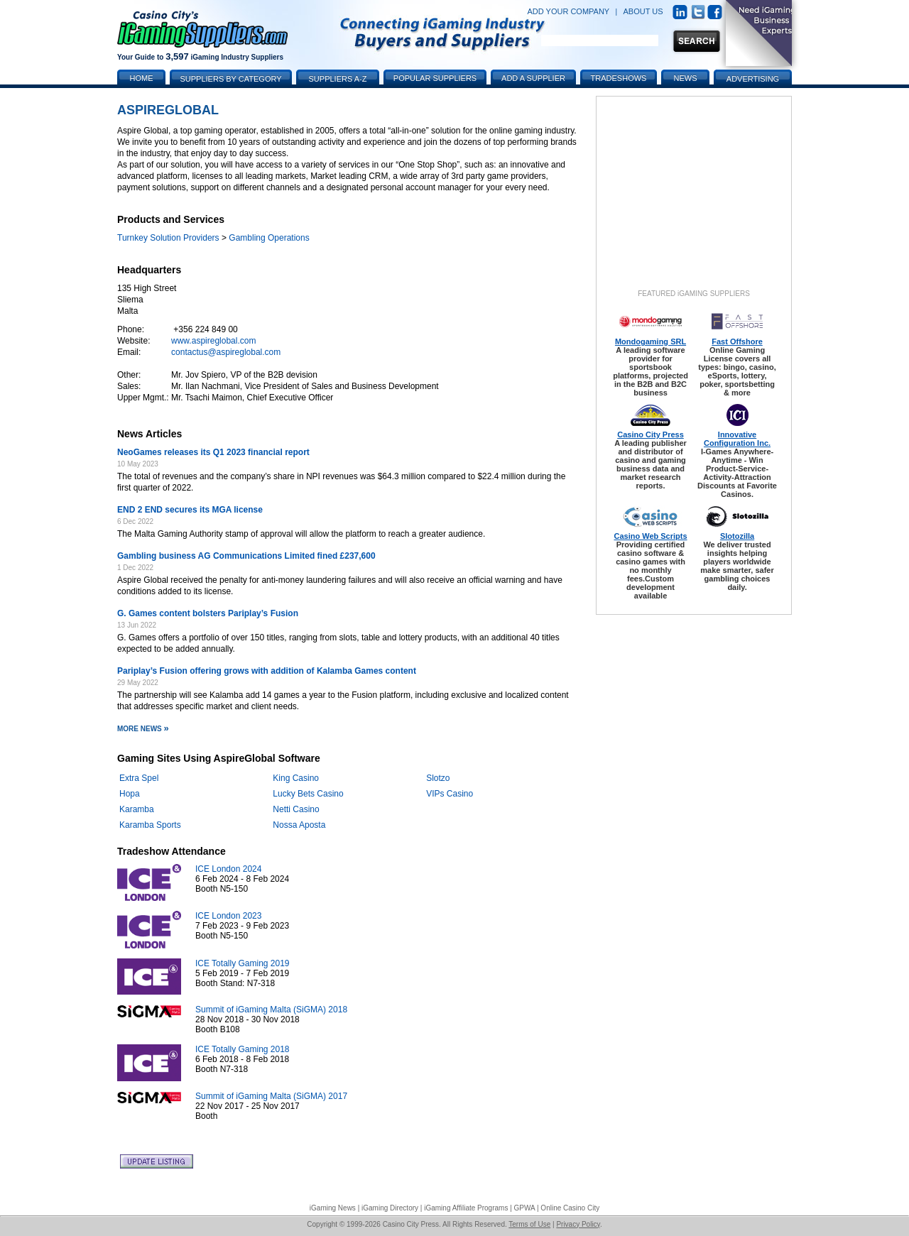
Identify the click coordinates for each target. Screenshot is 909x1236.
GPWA (524, 1208)
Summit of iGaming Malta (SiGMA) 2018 (271, 1009)
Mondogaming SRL (650, 341)
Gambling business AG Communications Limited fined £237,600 (246, 556)
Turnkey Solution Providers (168, 238)
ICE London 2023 (228, 916)
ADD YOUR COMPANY (568, 11)
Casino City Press (650, 434)
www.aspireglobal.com (213, 341)
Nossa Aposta (299, 825)
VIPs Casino (449, 794)
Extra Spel (138, 778)
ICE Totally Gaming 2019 (242, 963)
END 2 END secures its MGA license (190, 510)
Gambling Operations (269, 238)
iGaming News (333, 1208)
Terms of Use (529, 1224)
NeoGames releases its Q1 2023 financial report (213, 452)
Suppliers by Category (230, 79)
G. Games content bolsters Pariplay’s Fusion (207, 613)
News (685, 78)
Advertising (752, 79)
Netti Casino (296, 809)
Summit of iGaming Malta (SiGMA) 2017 (271, 1096)
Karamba (136, 809)
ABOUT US (643, 11)
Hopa (129, 794)
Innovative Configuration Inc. (737, 438)
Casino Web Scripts (650, 536)
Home (141, 78)
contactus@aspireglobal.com (226, 352)
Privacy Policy (578, 1224)
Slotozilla (737, 536)
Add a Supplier (533, 78)
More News (143, 729)
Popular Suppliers (435, 78)
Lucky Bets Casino (308, 794)
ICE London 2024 (228, 869)
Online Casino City (569, 1208)
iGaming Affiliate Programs (466, 1208)
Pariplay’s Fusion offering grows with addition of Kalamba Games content (266, 671)
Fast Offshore (737, 341)
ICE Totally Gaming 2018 (242, 1049)
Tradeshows (619, 78)
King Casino (296, 778)
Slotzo (438, 778)
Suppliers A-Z (338, 79)
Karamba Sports (150, 825)
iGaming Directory (389, 1208)
